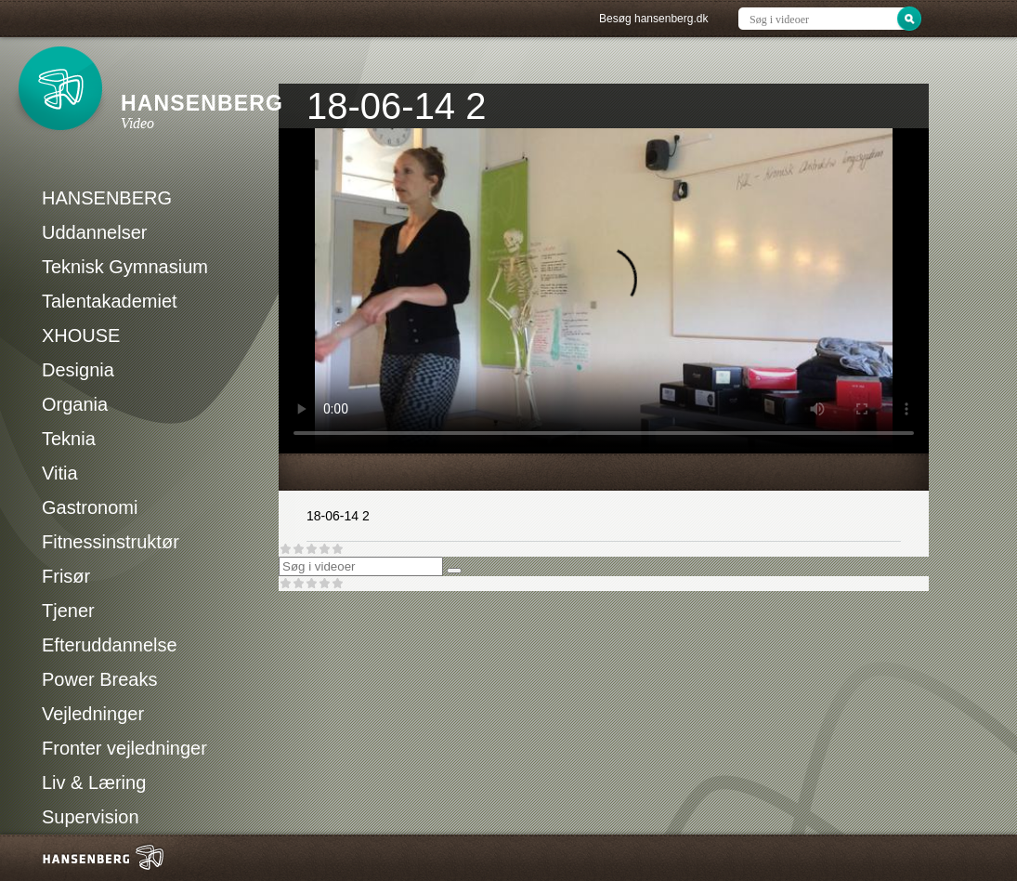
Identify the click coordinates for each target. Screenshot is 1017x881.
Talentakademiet (109, 301)
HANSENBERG (107, 198)
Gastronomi (89, 507)
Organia (75, 404)
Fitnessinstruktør (110, 542)
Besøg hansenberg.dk (653, 18)
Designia (78, 370)
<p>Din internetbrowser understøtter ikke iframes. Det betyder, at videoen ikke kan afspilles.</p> (604, 291)
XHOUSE (81, 335)
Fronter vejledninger (124, 748)
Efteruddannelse (109, 645)
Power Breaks (100, 679)
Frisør (66, 576)
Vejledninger (93, 713)
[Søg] (454, 570)
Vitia (60, 473)
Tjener (68, 610)
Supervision (90, 817)
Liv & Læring (94, 782)
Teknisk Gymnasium (125, 266)
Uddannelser (94, 232)
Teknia (69, 438)
